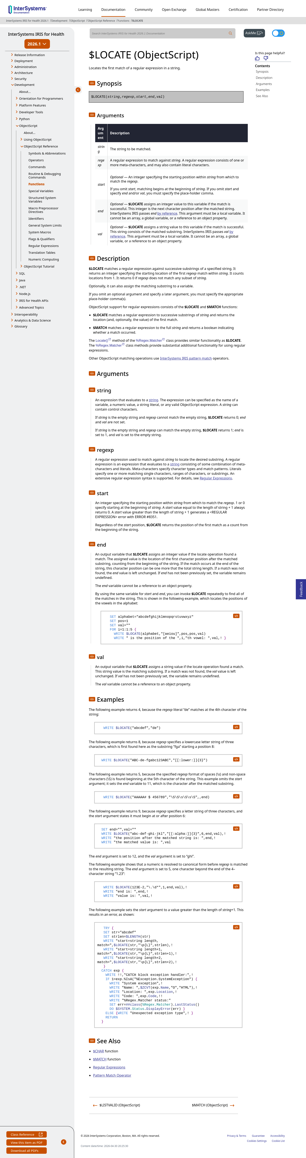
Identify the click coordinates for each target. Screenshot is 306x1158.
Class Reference (26, 1135)
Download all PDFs (25, 1151)
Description (264, 77)
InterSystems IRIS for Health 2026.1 (27, 21)
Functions (123, 21)
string (153, 400)
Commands (37, 167)
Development (59, 21)
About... (25, 91)
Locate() (103, 340)
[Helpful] (257, 58)
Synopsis (262, 71)
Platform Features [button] (32, 105)
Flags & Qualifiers (41, 239)
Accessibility (277, 1136)
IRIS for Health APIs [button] (33, 300)
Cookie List (278, 1141)
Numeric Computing (43, 259)
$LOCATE (137, 21)
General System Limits (45, 225)
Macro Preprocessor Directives (43, 210)
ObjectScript (77, 21)
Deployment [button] (23, 61)
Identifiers (36, 218)
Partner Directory (270, 9)
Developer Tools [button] (31, 112)
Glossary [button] (20, 326)
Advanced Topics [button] (31, 307)
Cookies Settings (257, 1141)
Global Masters (207, 9)
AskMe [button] (255, 32)
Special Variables (41, 191)
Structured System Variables (42, 199)
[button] (92, 83)
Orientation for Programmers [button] (41, 98)
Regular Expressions (43, 246)
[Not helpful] (266, 58)
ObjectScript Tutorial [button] (39, 266)
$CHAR (98, 1051)
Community (144, 9)
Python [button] (24, 119)
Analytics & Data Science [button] (32, 320)
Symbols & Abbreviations (47, 153)
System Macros (39, 232)
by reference (167, 213)
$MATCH (99, 1059)
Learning (85, 9)
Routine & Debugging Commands (44, 175)
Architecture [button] (23, 73)
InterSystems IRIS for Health (36, 34)
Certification (238, 9)
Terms (242, 1136)
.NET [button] (22, 287)
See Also (262, 96)
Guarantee (258, 1136)
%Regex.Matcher (150, 340)
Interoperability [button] (26, 314)
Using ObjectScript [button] (37, 139)
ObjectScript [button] (28, 125)
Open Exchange (174, 9)
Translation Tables (41, 252)
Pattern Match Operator (112, 1075)
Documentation (113, 9)
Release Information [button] (29, 55)
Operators (36, 160)
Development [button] (24, 84)
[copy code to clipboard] (236, 615)
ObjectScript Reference (101, 21)
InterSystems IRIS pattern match (186, 358)
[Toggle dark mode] (278, 33)
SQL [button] (22, 273)
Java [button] (22, 280)
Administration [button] (25, 67)
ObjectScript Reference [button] (41, 146)
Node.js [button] (24, 294)
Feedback (301, 588)
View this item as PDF (26, 1143)
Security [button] (20, 79)
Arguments (264, 84)
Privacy (231, 1136)
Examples (263, 90)
